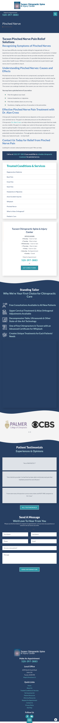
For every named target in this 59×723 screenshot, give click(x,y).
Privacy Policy (29, 705)
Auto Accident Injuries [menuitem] (14, 197)
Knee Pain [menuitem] (10, 182)
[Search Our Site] (55, 14)
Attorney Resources (29, 698)
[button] (56, 720)
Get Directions (29, 268)
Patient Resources (29, 695)
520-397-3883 (10, 14)
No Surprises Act (30, 693)
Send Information (29, 569)
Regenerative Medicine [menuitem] (14, 172)
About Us (29, 688)
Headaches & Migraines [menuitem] (14, 192)
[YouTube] (31, 716)
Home (29, 685)
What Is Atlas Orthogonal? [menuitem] (15, 211)
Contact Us (29, 703)
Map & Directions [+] (29, 677)
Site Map (29, 708)
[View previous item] (26, 432)
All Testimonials (29, 507)
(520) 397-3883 (18, 154)
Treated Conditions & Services (30, 690)
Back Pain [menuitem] (10, 177)
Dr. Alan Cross (16, 122)
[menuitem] (29, 685)
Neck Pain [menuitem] (10, 187)
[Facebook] (27, 716)
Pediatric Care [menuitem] (11, 216)
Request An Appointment (29, 700)
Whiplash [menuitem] (10, 201)
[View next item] (33, 432)
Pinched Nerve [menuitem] (11, 206)
